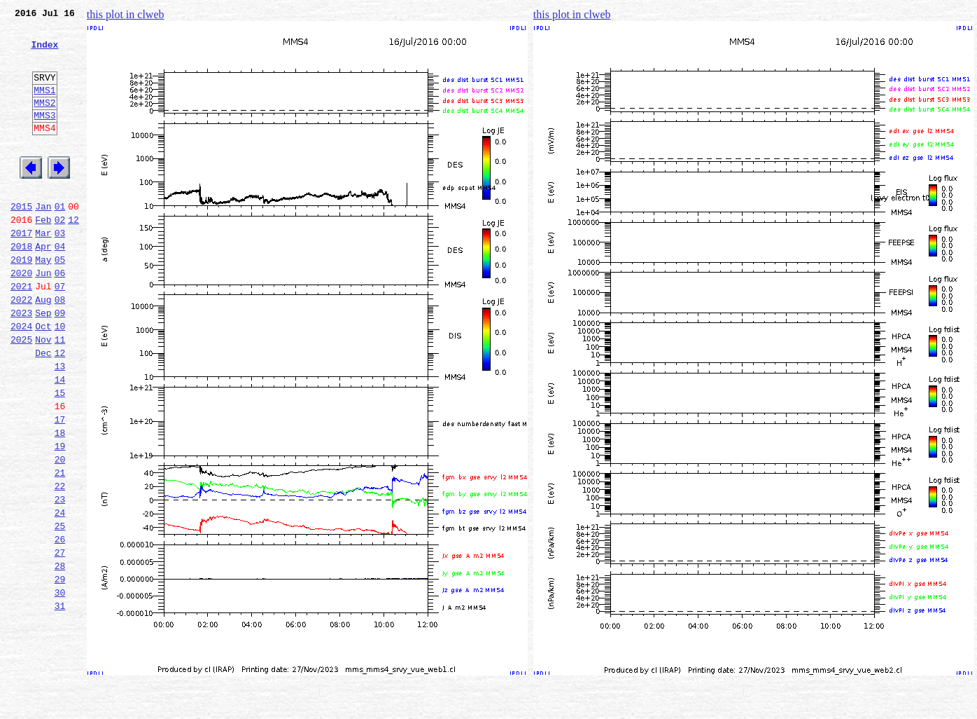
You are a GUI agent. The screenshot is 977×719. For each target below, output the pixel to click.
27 (60, 640)
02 (60, 255)
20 (60, 532)
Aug (43, 347)
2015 (21, 239)
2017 (21, 270)
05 (60, 301)
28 (60, 656)
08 (60, 347)
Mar (43, 270)
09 (60, 363)
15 (60, 455)
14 (60, 440)
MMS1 (44, 106)
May (43, 301)
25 (60, 609)
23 (60, 579)
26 (60, 625)
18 (60, 501)
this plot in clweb (125, 14)
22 (60, 563)
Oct (43, 378)
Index (44, 52)
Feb (43, 255)
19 (60, 517)
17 (60, 486)
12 (73, 255)
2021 (21, 332)
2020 (21, 316)
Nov (43, 394)
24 (60, 594)
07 (60, 332)
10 (60, 378)
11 (60, 394)
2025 (21, 394)
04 (60, 286)
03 (60, 270)
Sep (43, 363)
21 (60, 548)
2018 (21, 286)
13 (60, 424)
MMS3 (44, 136)
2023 (21, 363)
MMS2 (44, 121)
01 (60, 239)
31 (60, 702)
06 (60, 316)
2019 (21, 301)
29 (60, 671)
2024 (21, 378)
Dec (43, 409)
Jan (43, 239)
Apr (43, 286)
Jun (43, 316)
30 (60, 686)
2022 (21, 347)
